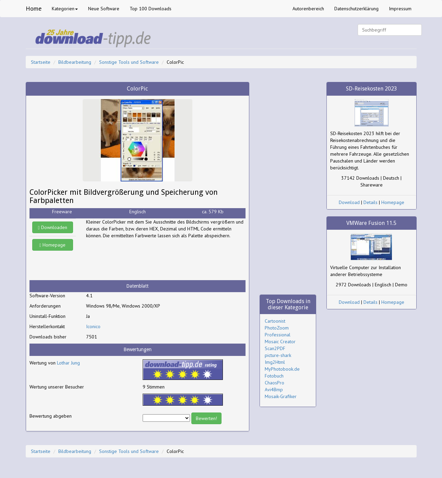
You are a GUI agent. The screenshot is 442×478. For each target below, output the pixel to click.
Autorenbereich (308, 8)
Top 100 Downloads (150, 8)
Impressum (400, 8)
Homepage (52, 245)
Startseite (40, 62)
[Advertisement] (141, 259)
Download (349, 202)
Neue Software (103, 8)
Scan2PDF (275, 348)
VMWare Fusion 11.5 (371, 223)
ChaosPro (274, 383)
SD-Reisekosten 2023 (371, 88)
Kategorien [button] (65, 8)
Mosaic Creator (280, 341)
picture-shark (278, 355)
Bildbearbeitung (74, 62)
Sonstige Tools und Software (129, 62)
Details (370, 202)
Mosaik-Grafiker (281, 396)
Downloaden (52, 227)
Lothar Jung (68, 363)
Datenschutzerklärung (356, 8)
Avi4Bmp (274, 389)
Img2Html (275, 362)
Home (33, 8)
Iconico (93, 326)
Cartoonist (275, 321)
